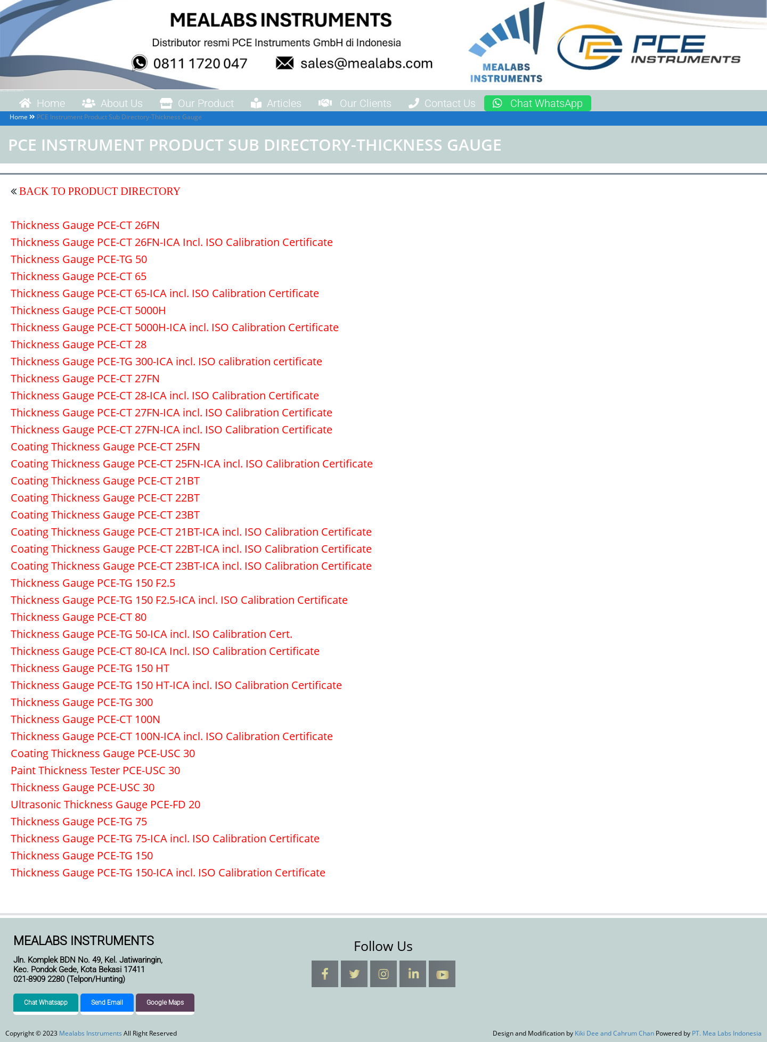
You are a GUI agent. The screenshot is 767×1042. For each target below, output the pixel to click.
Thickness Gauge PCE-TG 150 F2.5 (93, 583)
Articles (276, 103)
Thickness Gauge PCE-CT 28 (78, 344)
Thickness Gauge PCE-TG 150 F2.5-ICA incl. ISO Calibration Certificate (179, 600)
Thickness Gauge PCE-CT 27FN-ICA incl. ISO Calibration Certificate (171, 412)
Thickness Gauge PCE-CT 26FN (85, 225)
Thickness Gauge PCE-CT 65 (78, 276)
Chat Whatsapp (46, 1002)
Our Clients (355, 103)
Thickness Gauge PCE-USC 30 (82, 787)
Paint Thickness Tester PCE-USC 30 (95, 770)
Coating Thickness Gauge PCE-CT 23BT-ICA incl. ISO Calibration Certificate (191, 566)
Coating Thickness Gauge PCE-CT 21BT (105, 480)
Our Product (197, 103)
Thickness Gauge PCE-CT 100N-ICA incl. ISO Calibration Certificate (172, 736)
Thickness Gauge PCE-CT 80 (78, 617)
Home (42, 103)
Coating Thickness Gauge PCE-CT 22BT (105, 497)
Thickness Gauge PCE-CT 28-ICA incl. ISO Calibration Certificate (165, 395)
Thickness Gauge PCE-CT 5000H (88, 310)
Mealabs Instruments (11, 90)
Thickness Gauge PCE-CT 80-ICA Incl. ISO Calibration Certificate (165, 651)
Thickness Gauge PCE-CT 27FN (85, 378)
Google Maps (165, 1002)
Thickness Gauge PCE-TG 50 (79, 259)
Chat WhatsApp (538, 103)
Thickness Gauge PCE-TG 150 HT (90, 668)
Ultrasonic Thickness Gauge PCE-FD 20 (105, 804)
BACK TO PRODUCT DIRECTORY (99, 191)
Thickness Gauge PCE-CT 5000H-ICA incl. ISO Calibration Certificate (175, 327)
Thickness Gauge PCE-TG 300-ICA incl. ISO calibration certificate (166, 361)
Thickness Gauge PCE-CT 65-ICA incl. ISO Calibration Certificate (165, 293)
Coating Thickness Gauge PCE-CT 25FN (105, 446)
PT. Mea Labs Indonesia (727, 1033)
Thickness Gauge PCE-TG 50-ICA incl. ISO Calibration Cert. (151, 634)
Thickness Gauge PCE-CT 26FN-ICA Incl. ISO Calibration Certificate (172, 242)
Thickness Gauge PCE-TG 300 (82, 702)
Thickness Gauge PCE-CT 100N (85, 719)
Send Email (107, 1002)
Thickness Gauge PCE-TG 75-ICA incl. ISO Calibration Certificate (165, 838)
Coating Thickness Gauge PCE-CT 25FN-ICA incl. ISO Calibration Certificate (192, 463)
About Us (112, 103)
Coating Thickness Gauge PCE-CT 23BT (105, 514)
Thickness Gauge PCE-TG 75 (79, 821)
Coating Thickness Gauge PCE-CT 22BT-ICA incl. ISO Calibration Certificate (191, 548)
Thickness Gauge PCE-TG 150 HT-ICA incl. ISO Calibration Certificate (176, 685)
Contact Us (442, 103)
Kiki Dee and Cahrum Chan (614, 1033)
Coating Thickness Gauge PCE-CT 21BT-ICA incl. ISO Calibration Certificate (191, 531)
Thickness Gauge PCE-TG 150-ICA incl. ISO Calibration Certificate (168, 872)
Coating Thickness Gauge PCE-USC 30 (103, 753)
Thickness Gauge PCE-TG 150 (82, 855)
